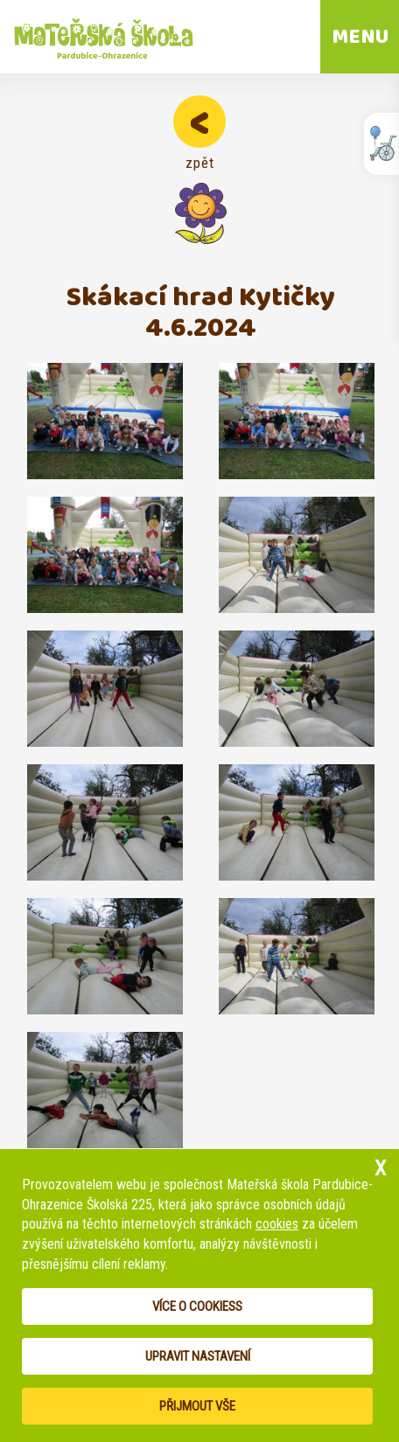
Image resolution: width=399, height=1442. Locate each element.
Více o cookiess (197, 1306)
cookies (277, 1224)
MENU (360, 36)
